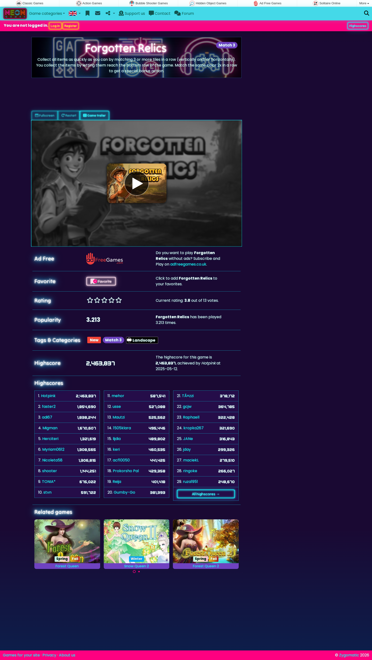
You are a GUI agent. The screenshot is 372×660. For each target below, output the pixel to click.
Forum (184, 13)
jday (187, 449)
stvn (47, 492)
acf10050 (121, 460)
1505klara (122, 428)
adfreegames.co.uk (188, 264)
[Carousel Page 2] (139, 571)
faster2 (49, 406)
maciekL (191, 460)
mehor (118, 396)
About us (67, 655)
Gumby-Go (124, 492)
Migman (49, 428)
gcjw (187, 406)
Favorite (101, 281)
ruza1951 (190, 481)
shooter (49, 471)
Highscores (357, 26)
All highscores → (206, 493)
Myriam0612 (53, 449)
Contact (159, 13)
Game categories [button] (45, 13)
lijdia (117, 438)
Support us (132, 13)
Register (70, 26)
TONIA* (49, 481)
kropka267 (193, 428)
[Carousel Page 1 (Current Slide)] (134, 571)
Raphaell (191, 417)
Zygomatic (349, 655)
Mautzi (119, 417)
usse (117, 406)
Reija (117, 481)
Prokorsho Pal (126, 471)
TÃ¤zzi (188, 396)
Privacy (49, 655)
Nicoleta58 (52, 460)
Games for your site (21, 655)
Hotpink (48, 396)
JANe (188, 438)
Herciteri (50, 438)
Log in (55, 26)
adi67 (47, 417)
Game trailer (94, 115)
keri (116, 449)
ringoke (190, 471)
